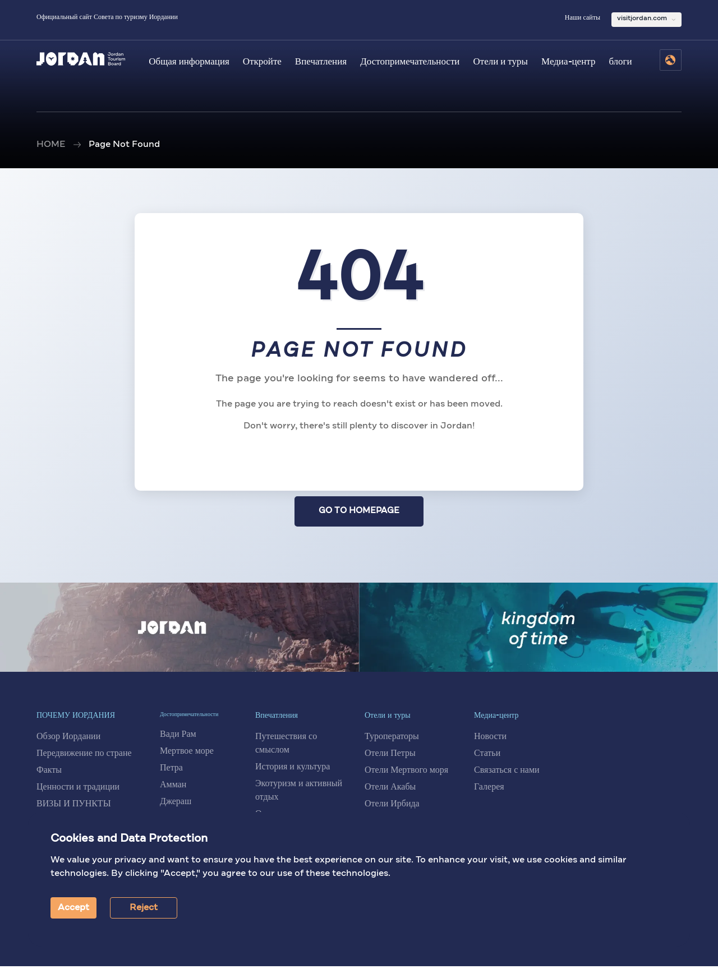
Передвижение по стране (84, 756)
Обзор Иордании (68, 739)
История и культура (292, 769)
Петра (171, 770)
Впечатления (321, 62)
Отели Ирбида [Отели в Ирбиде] (392, 806)
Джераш (175, 804)
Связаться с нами (507, 773)
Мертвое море (187, 753)
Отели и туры (500, 62)
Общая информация (189, 62)
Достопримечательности (409, 62)
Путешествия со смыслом (286, 746)
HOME (50, 144)
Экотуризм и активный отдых (298, 793)
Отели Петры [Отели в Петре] (390, 756)
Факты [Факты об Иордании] (49, 773)
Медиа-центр (568, 62)
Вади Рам (178, 736)
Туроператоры (392, 739)
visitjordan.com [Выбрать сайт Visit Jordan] (642, 18)
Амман (173, 787)
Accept (73, 907)
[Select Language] (671, 60)
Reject (144, 907)
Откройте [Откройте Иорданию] (262, 62)
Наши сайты (582, 18)
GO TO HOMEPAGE (359, 512)
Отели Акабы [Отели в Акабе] (390, 790)
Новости (490, 739)
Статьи (487, 756)
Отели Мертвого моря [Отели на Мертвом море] (406, 773)
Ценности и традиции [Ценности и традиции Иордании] (77, 790)
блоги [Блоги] (620, 62)
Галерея (489, 790)
